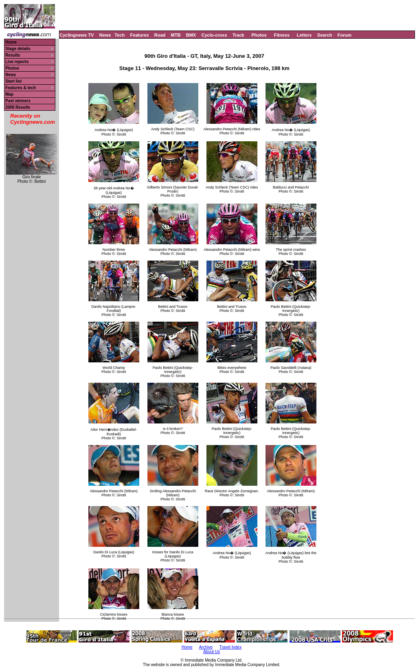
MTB (176, 35)
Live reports (17, 61)
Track (238, 35)
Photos (258, 35)
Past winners (18, 101)
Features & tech (20, 88)
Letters (304, 35)
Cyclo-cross (214, 35)
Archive (206, 647)
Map (9, 94)
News (105, 35)
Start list (13, 81)
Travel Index (230, 647)
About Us (211, 651)
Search (324, 35)
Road (160, 35)
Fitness (282, 35)
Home (11, 42)
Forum (344, 35)
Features (139, 35)
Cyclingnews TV (76, 35)
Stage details (18, 48)
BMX (191, 35)
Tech (119, 35)
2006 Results (17, 107)
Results (12, 55)
